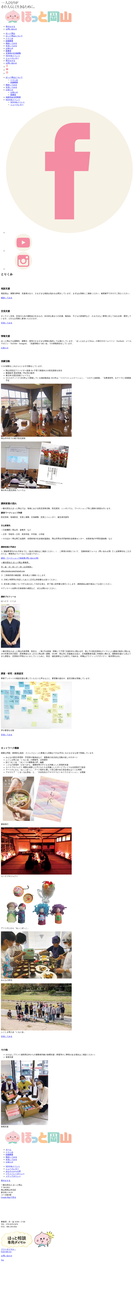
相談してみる (11, 43)
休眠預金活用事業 (13, 97)
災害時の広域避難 (13, 53)
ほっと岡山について (14, 36)
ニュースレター (12, 58)
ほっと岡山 (10, 33)
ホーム (8, 1150)
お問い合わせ (11, 29)
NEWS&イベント (13, 56)
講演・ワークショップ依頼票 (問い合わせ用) (20, 558)
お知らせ (9, 48)
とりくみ (9, 38)
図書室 (8, 51)
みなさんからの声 (13, 1171)
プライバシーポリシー (15, 1174)
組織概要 (9, 41)
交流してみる (11, 46)
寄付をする (10, 27)
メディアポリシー (13, 1176)
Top (2, 1260)
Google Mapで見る (8, 1197)
